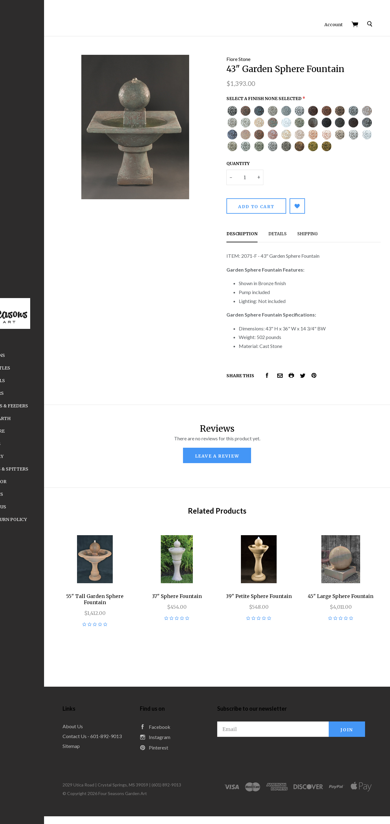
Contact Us (52, 507)
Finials (52, 443)
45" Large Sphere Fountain (348, 586)
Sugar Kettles (52, 368)
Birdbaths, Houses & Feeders (52, 406)
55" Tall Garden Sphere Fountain (148, 586)
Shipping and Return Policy (52, 519)
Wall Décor (52, 481)
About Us (52, 494)
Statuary (52, 456)
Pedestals (52, 380)
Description (272, 232)
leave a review (247, 454)
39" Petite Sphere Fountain (281, 586)
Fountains (52, 355)
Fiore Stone (269, 46)
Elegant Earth (52, 418)
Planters (52, 393)
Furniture (52, 431)
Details (308, 232)
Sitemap (131, 743)
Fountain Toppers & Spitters (52, 469)
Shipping (337, 232)
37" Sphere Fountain (215, 583)
